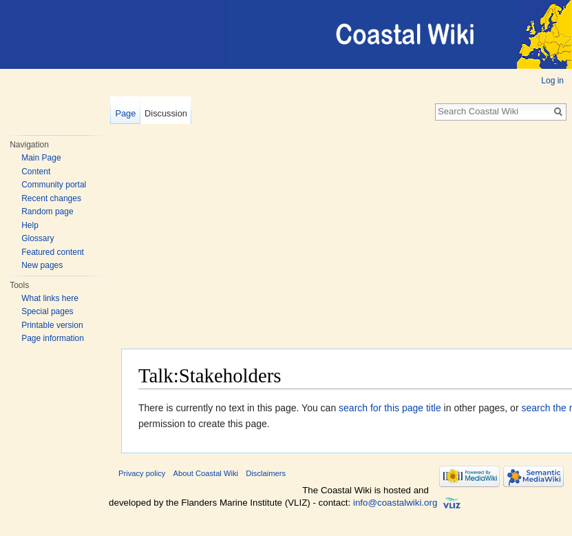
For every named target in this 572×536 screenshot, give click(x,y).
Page (125, 113)
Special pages (47, 311)
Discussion (166, 113)
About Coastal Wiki (206, 473)
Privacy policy (141, 473)
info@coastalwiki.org (395, 502)
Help (30, 225)
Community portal (53, 184)
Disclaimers (266, 473)
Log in (552, 80)
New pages (42, 265)
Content (35, 171)
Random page (47, 211)
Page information (52, 338)
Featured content (52, 252)
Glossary (37, 238)
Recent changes (51, 198)
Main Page (41, 158)
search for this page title (390, 407)
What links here (49, 298)
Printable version (52, 325)
